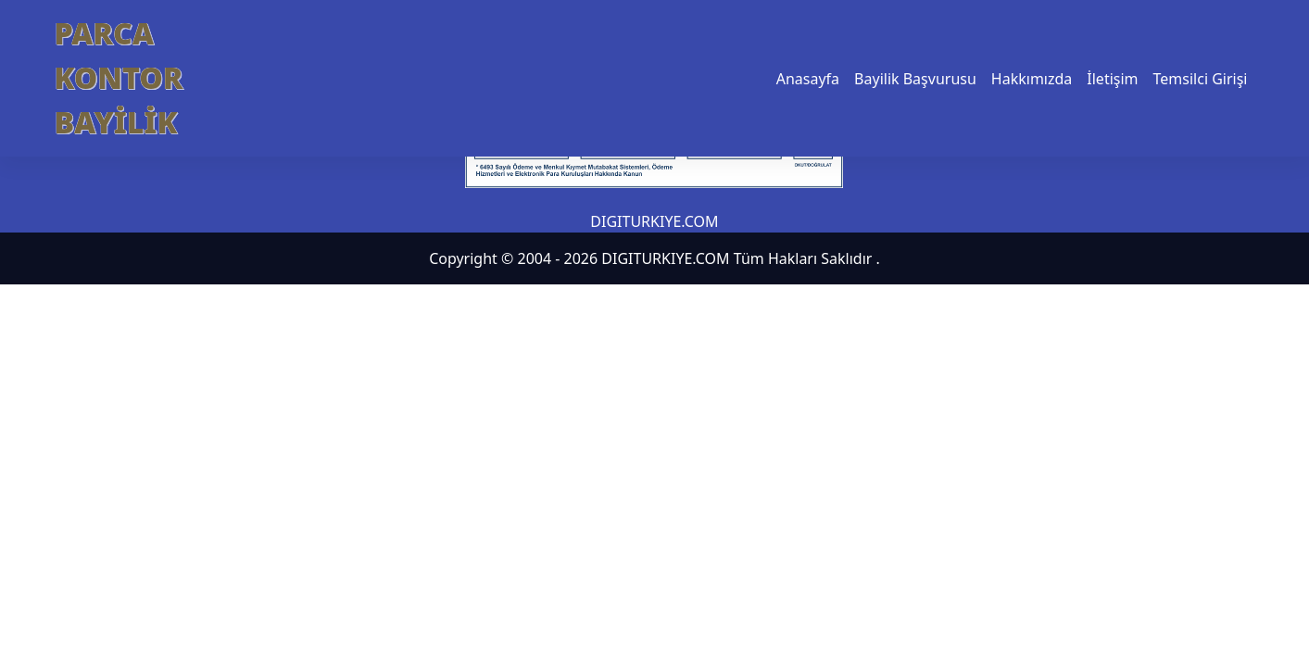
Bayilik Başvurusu (915, 79)
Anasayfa (807, 79)
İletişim (1112, 79)
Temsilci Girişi (1200, 79)
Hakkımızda (1031, 79)
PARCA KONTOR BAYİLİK (119, 77)
